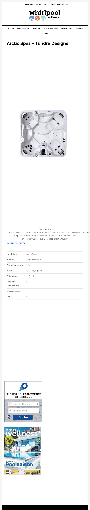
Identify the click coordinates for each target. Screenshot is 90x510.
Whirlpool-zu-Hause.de (45, 15)
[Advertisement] (30, 76)
